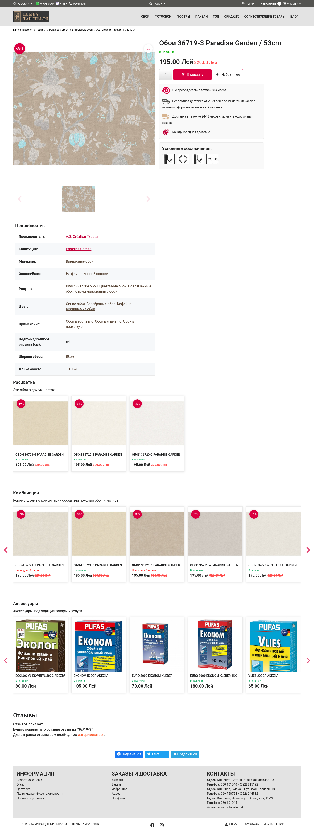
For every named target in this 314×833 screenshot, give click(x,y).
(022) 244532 (249, 793)
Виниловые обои (79, 261)
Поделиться (129, 754)
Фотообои (163, 16)
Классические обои (82, 286)
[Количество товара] (165, 74)
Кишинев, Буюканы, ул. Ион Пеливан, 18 (246, 789)
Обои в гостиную (79, 321)
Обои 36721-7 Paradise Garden (39, 565)
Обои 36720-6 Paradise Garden (272, 565)
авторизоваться (91, 735)
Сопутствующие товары (264, 16)
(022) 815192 (249, 784)
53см (70, 357)
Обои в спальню (108, 321)
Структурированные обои (96, 291)
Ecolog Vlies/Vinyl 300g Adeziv (40, 676)
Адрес (116, 793)
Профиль (118, 798)
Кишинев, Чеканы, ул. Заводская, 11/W (245, 798)
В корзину (192, 75)
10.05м (71, 369)
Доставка (23, 789)
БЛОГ (294, 16)
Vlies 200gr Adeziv (263, 676)
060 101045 (229, 802)
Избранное (119, 789)
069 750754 (229, 793)
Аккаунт (117, 780)
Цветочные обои (113, 286)
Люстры (183, 16)
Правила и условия (30, 798)
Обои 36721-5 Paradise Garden (156, 565)
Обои (145, 16)
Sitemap (232, 824)
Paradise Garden (78, 249)
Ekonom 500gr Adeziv (91, 676)
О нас (20, 784)
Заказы (117, 784)
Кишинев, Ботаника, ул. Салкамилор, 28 (245, 780)
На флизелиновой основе (87, 274)
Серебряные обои (100, 304)
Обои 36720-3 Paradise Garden (98, 454)
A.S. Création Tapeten (82, 236)
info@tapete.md (232, 807)
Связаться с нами (29, 780)
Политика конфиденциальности (40, 793)
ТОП (216, 16)
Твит (153, 754)
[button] (78, 199)
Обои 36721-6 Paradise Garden (39, 454)
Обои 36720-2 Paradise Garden (156, 454)
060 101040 (229, 784)
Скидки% (231, 16)
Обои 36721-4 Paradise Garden (214, 565)
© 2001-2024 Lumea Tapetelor (264, 824)
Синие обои (75, 304)
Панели (201, 16)
